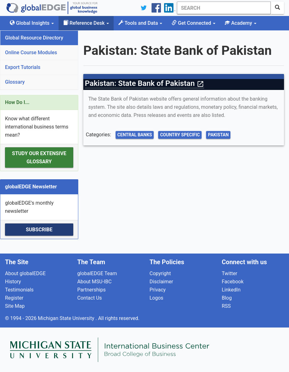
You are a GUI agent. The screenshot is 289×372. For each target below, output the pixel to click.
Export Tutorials (22, 67)
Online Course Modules (31, 52)
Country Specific (180, 134)
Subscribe (39, 230)
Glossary (15, 82)
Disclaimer (161, 282)
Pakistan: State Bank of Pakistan (144, 83)
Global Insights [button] (32, 23)
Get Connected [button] (193, 23)
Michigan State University (66, 318)
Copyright (160, 273)
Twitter (229, 273)
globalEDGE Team (97, 273)
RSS (226, 306)
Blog (227, 298)
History (13, 282)
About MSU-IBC (94, 282)
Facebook (232, 282)
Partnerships (91, 290)
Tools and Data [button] (140, 23)
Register (14, 298)
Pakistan (218, 134)
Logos (156, 298)
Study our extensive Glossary (39, 157)
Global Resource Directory (34, 38)
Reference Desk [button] (86, 23)
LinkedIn (231, 290)
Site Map (15, 306)
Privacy (158, 290)
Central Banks (134, 134)
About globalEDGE (25, 273)
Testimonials (19, 290)
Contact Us (89, 298)
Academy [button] (240, 23)
